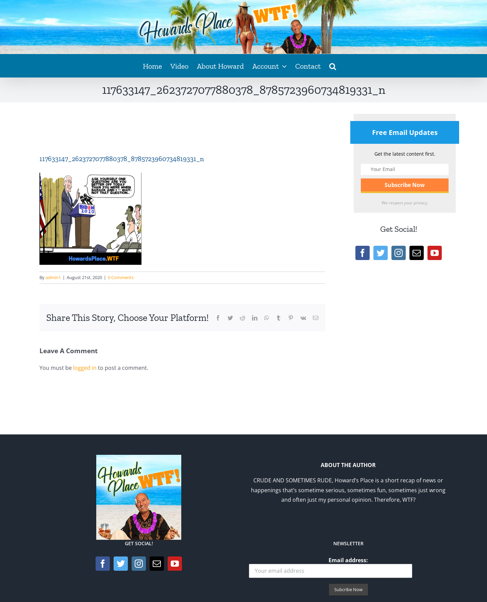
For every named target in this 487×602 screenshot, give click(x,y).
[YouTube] (434, 253)
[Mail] (416, 253)
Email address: (330, 567)
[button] (332, 65)
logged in (85, 368)
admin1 (53, 277)
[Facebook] (362, 253)
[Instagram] (398, 253)
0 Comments (121, 277)
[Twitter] (380, 253)
